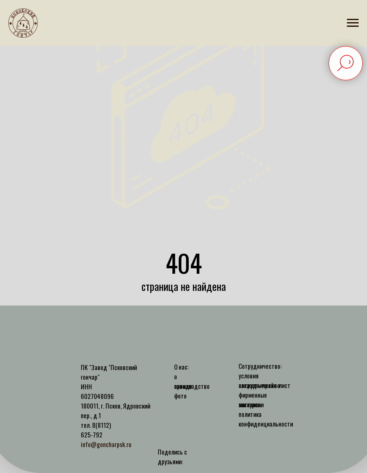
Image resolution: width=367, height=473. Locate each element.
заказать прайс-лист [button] (264, 385)
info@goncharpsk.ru (106, 444)
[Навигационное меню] (353, 23)
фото (180, 395)
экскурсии (251, 404)
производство (192, 386)
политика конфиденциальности (266, 418)
